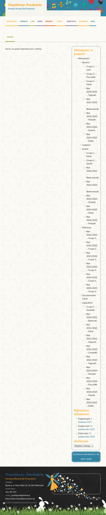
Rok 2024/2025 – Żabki (91, 137)
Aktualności (12, 21)
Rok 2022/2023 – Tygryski (91, 360)
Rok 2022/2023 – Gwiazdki (91, 349)
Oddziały (49, 21)
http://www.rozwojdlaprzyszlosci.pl (20, 499)
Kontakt (10, 37)
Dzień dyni (83, 433)
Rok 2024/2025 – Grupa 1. (91, 277)
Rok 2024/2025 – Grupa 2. (91, 288)
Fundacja (23, 21)
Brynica (86, 62)
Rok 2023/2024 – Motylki (91, 370)
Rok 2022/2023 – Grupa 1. (91, 234)
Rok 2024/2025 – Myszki (91, 392)
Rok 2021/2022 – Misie (91, 328)
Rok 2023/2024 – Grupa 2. (91, 266)
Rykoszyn (86, 227)
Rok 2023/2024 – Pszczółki (91, 381)
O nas (32, 21)
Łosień (85, 149)
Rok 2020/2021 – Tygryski (91, 91)
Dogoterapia (84, 419)
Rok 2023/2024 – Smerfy (91, 127)
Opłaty (60, 21)
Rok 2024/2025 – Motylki (91, 220)
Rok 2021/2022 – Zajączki (91, 338)
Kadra (40, 21)
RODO (93, 21)
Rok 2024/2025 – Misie (91, 209)
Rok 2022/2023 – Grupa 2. (91, 245)
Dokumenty (83, 21)
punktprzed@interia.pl (20, 495)
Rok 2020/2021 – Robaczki (91, 317)
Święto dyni (84, 426)
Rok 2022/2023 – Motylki (91, 116)
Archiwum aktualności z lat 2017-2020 (86, 456)
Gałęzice (86, 145)
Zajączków (87, 303)
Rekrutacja (71, 21)
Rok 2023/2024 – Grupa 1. (91, 256)
